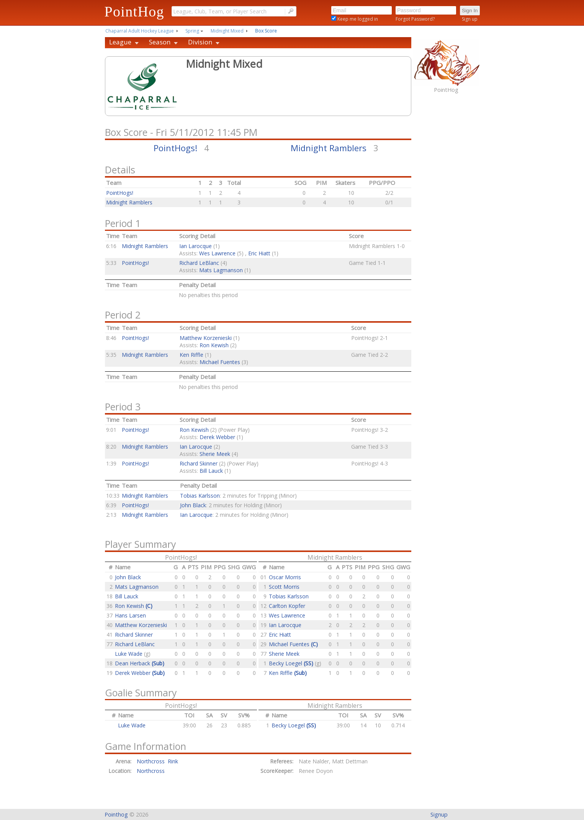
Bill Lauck (211, 470)
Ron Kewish (214, 345)
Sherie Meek (215, 453)
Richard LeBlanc (199, 262)
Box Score (266, 31)
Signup (439, 814)
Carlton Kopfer (287, 605)
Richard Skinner (199, 463)
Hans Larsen (130, 615)
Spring (192, 31)
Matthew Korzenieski (206, 337)
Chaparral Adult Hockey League (139, 31)
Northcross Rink (157, 761)
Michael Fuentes (220, 362)
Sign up (470, 19)
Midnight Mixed (227, 31)
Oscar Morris (285, 577)
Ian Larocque (195, 246)
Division (200, 42)
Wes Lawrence (217, 253)
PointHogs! (175, 148)
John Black (193, 505)
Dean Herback (139, 663)
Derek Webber (217, 437)
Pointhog (116, 814)
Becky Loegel (292, 663)
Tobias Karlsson (200, 495)
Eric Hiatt (259, 253)
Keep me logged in (357, 19)
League (120, 42)
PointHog (134, 11)
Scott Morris (284, 586)
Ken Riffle (191, 354)
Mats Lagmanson (221, 270)
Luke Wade (129, 653)
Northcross (151, 770)
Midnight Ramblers (328, 148)
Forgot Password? (415, 19)
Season (159, 42)
